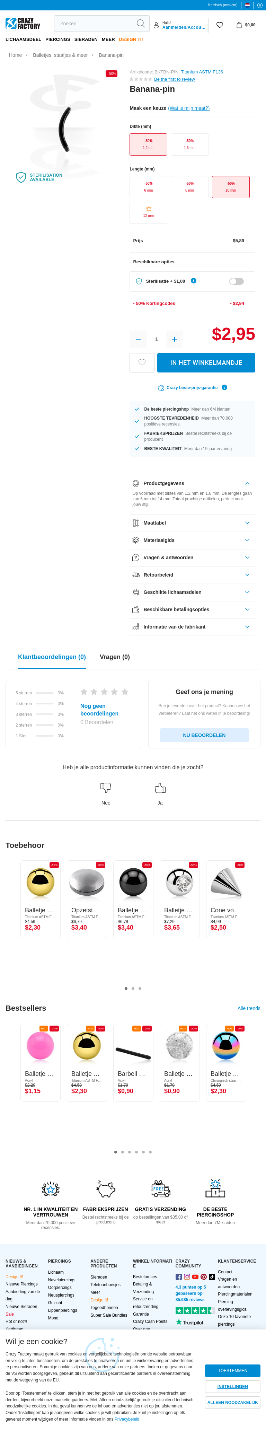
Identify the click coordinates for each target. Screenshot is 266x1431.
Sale (10, 1314)
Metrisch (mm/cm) (223, 5)
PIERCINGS (57, 39)
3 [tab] (139, 988)
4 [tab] (136, 1152)
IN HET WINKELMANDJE (206, 362)
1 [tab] (126, 988)
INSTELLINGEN (233, 1386)
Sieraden (86, 39)
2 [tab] (133, 988)
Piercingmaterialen (235, 1294)
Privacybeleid (127, 1419)
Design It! (131, 39)
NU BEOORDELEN (204, 735)
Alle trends (249, 1008)
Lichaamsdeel (23, 39)
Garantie (141, 1314)
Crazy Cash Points (150, 1321)
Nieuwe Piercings (22, 1284)
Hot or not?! (16, 1321)
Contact (225, 1272)
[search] (93, 23)
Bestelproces (145, 1276)
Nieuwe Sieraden (21, 1306)
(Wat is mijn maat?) (189, 108)
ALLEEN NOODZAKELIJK (232, 1402)
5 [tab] (143, 1152)
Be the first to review (174, 79)
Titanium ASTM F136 (202, 71)
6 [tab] (150, 1152)
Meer (108, 39)
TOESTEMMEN (232, 1370)
